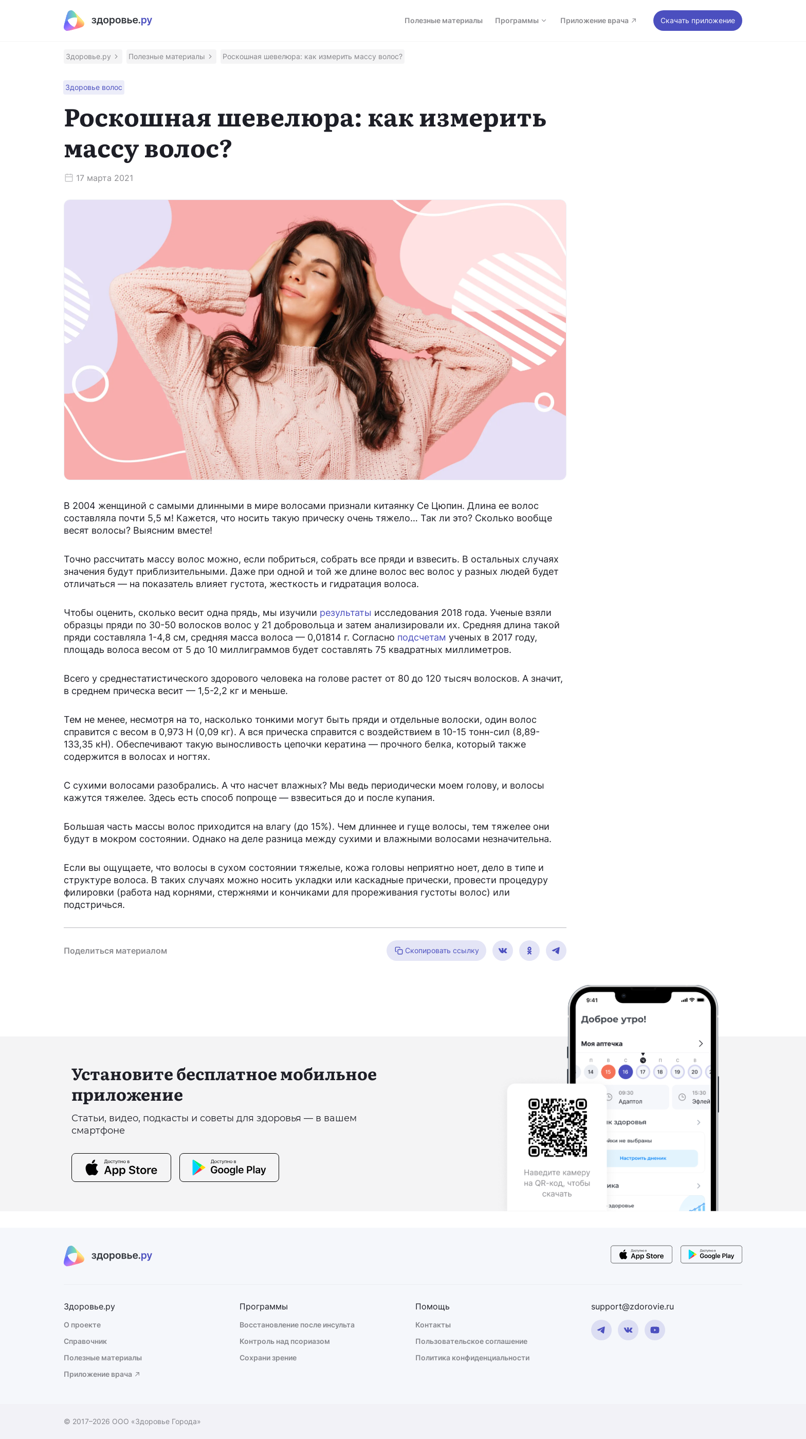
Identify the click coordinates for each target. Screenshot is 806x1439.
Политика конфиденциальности (472, 1357)
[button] (93, 56)
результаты (346, 612)
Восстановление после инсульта (297, 1324)
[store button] (121, 1169)
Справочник (85, 1341)
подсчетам (421, 637)
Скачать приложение (698, 20)
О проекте (82, 1324)
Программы (521, 20)
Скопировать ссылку (436, 950)
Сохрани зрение (268, 1357)
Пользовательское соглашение (471, 1341)
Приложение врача (599, 20)
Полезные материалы (444, 20)
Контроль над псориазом (285, 1341)
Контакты (433, 1324)
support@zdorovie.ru (632, 1306)
